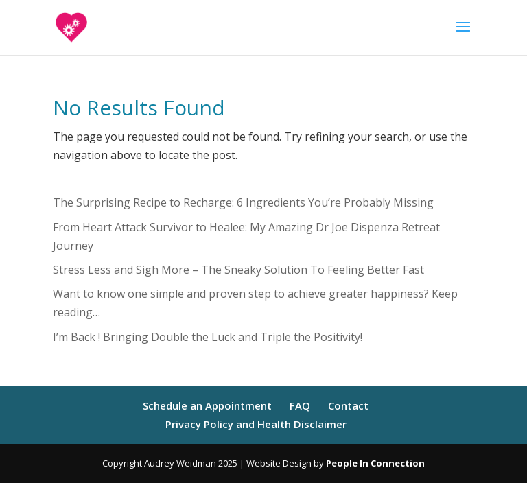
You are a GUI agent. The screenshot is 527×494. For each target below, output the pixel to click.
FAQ (300, 405)
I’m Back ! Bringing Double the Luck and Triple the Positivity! (207, 336)
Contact (348, 405)
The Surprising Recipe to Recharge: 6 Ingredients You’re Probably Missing (243, 202)
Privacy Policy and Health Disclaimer (256, 424)
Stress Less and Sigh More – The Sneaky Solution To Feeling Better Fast (238, 269)
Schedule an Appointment (207, 405)
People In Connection (375, 463)
